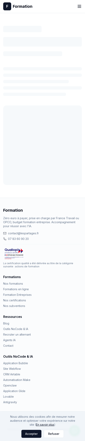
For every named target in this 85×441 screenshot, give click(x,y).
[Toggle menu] (79, 6)
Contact (8, 345)
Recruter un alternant (17, 334)
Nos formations (13, 283)
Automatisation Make (16, 380)
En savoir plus (45, 424)
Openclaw (10, 385)
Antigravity (10, 402)
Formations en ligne (16, 289)
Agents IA (9, 340)
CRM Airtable (11, 374)
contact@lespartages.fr (21, 233)
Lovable (8, 396)
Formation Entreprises (17, 294)
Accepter (31, 433)
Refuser (53, 433)
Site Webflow (12, 368)
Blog (6, 323)
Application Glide (14, 391)
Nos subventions (14, 306)
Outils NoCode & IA (15, 329)
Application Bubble (15, 363)
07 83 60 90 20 (16, 238)
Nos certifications (14, 300)
